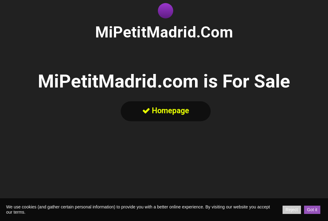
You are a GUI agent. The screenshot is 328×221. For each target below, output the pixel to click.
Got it (312, 209)
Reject (292, 209)
